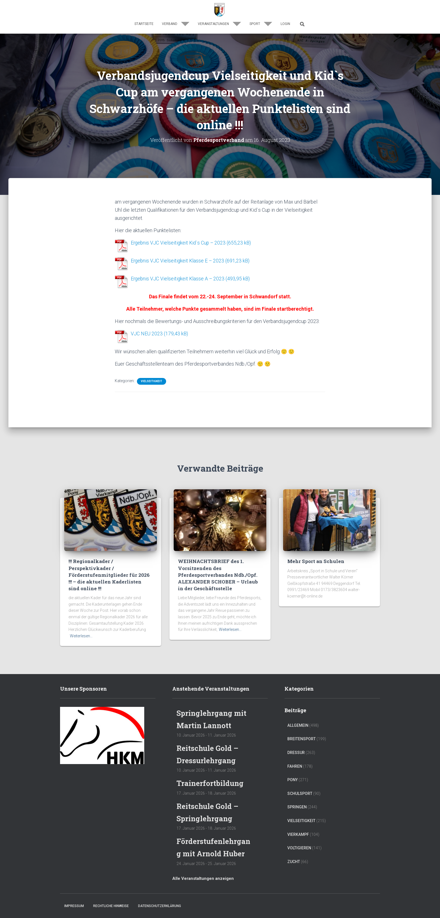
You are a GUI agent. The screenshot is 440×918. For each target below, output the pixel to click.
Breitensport (301, 727)
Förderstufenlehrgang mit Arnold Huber (213, 841)
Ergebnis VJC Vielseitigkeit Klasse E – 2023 (178, 260)
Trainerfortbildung (212, 771)
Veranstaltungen (219, 24)
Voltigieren (299, 836)
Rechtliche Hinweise (111, 906)
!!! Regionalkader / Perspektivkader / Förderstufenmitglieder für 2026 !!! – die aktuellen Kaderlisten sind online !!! (108, 563)
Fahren (294, 754)
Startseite (143, 24)
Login (285, 24)
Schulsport (299, 781)
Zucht (293, 850)
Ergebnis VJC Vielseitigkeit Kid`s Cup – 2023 (179, 243)
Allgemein (297, 713)
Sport (260, 24)
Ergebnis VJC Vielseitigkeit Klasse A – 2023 (178, 278)
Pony (292, 768)
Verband (175, 24)
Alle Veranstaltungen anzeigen (203, 878)
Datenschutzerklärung (159, 906)
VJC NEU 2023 (147, 333)
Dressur (296, 741)
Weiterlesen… (81, 624)
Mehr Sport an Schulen (315, 550)
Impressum (74, 906)
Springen (297, 795)
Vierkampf (298, 822)
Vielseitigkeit (151, 379)
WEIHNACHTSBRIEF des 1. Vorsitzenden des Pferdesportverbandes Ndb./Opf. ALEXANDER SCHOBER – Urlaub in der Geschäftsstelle (217, 563)
